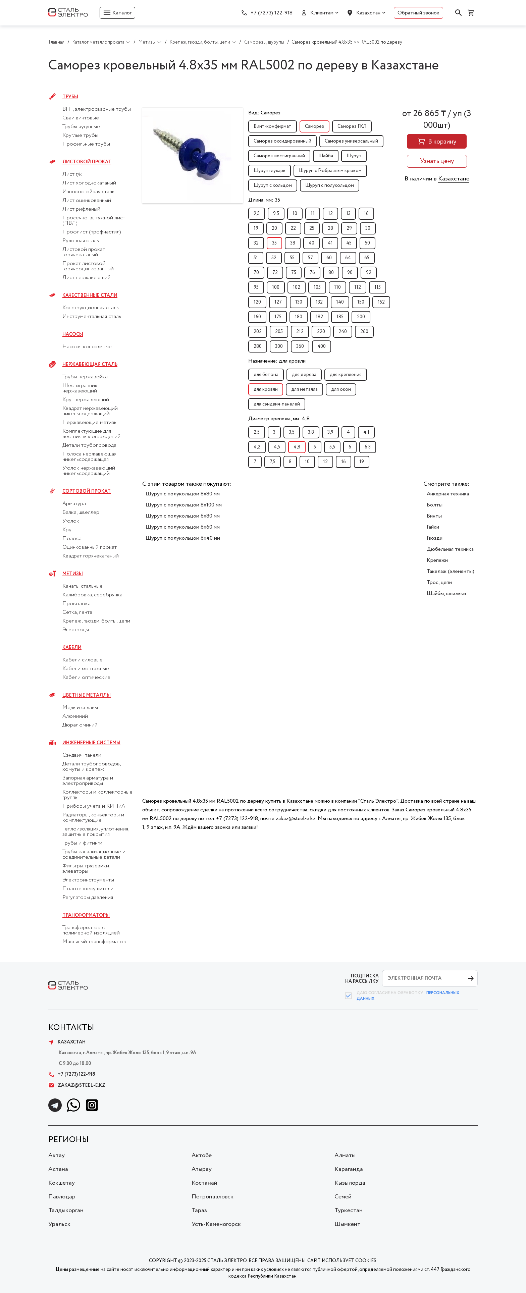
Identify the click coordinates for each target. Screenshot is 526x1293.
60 (329, 258)
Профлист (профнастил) (91, 232)
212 (300, 331)
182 (319, 317)
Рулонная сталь (80, 241)
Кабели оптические (86, 677)
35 (274, 243)
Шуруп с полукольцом (329, 185)
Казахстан (368, 13)
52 (273, 258)
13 (348, 213)
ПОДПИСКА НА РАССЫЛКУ (362, 978)
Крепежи (437, 560)
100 (275, 287)
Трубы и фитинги (82, 843)
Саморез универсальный (351, 141)
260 (364, 331)
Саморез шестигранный (279, 156)
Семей (343, 1196)
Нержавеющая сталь (89, 364)
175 (277, 317)
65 (366, 258)
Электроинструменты (88, 880)
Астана (58, 1169)
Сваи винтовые (80, 118)
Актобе (202, 1155)
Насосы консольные (87, 346)
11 (313, 213)
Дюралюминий (80, 725)
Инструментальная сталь (91, 316)
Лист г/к (72, 174)
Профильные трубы (86, 144)
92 (368, 272)
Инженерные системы (91, 743)
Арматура (74, 503)
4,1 (366, 432)
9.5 (276, 213)
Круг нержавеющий (85, 399)
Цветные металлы (86, 695)
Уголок (70, 521)
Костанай (204, 1183)
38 (292, 243)
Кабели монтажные (85, 668)
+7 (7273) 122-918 (272, 13)
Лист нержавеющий (86, 277)
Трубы (70, 97)
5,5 (332, 447)
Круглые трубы (80, 135)
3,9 (330, 432)
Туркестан (348, 1210)
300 (279, 346)
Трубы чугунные (81, 126)
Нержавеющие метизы (89, 422)
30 (367, 228)
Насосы (72, 334)
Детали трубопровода (89, 445)
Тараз (199, 1210)
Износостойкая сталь (88, 192)
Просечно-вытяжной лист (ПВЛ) (93, 220)
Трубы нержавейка (85, 377)
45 (349, 243)
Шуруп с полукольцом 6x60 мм (183, 527)
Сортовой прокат (86, 491)
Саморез (314, 126)
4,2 (257, 447)
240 (342, 331)
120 (257, 302)
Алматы (345, 1155)
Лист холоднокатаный (89, 183)
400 (321, 346)
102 (296, 287)
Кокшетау (61, 1183)
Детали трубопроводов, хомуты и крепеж (91, 766)
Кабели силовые (82, 660)
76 (312, 272)
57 (310, 258)
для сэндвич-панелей (277, 404)
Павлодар (61, 1196)
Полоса (72, 538)
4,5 (277, 447)
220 (321, 331)
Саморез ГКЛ (351, 126)
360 (300, 346)
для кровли (266, 389)
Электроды (75, 630)
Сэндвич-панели (81, 755)
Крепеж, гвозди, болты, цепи (96, 621)
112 (357, 287)
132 (319, 302)
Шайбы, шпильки (446, 593)
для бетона (266, 374)
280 (258, 346)
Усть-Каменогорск (216, 1224)
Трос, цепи (439, 582)
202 (258, 331)
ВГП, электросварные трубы (96, 109)
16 (366, 213)
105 (317, 287)
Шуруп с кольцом (273, 185)
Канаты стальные (82, 586)
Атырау (202, 1169)
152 (381, 302)
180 (298, 317)
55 (292, 258)
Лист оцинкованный (86, 200)
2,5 (257, 432)
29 (349, 228)
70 (256, 272)
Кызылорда (349, 1183)
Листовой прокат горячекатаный (83, 252)
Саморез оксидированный (282, 141)
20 (274, 228)
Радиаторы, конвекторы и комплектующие (93, 817)
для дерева (304, 374)
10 (295, 213)
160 (257, 317)
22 (293, 228)
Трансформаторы (86, 915)
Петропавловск (212, 1196)
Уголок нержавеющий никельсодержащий (88, 471)
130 (298, 302)
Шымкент (347, 1224)
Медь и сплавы (80, 707)
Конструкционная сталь (90, 308)
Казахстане (453, 178)
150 (360, 302)
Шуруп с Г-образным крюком (330, 170)
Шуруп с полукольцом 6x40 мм (183, 538)
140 (340, 302)
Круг (67, 530)
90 (350, 272)
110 (337, 287)
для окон (341, 389)
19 (256, 228)
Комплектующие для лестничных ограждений (91, 434)
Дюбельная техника (450, 549)
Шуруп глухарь (269, 170)
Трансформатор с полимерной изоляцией (91, 930)
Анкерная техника (448, 494)
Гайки (433, 527)
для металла (304, 389)
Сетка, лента (77, 612)
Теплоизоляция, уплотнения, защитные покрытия (95, 831)
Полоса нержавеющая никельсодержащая (89, 456)
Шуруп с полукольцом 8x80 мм (183, 494)
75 (293, 272)
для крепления (346, 374)
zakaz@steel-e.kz (76, 1085)
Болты (434, 505)
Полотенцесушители (87, 889)
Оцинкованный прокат (89, 547)
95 (256, 287)
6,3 (368, 447)
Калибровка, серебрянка (92, 595)
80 (331, 272)
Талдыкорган (66, 1210)
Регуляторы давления (87, 897)
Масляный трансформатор (94, 942)
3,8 (311, 432)
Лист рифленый (81, 209)
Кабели (72, 647)
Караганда (348, 1169)
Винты (434, 516)
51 (256, 258)
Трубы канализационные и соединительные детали (93, 854)
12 (330, 213)
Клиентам (321, 13)
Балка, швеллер (80, 512)
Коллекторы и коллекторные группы (97, 795)
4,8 (297, 447)
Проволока (76, 603)
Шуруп (354, 156)
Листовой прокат (86, 162)
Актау (56, 1155)
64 (348, 258)
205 (279, 331)
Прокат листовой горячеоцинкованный (88, 266)
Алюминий (75, 716)
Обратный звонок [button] (418, 13)
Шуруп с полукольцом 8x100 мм (184, 505)
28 (330, 228)
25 (311, 228)
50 (367, 243)
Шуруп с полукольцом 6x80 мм (183, 516)
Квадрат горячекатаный (90, 556)
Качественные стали (89, 295)
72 (275, 272)
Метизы (72, 574)
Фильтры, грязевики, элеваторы (86, 868)
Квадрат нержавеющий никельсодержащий (90, 411)
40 (311, 243)
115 (377, 287)
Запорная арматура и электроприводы (87, 780)
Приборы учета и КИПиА (93, 806)
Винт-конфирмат (273, 126)
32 (256, 243)
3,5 (292, 432)
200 (361, 317)
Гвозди (434, 538)
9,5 (257, 213)
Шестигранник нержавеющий (80, 388)
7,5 (272, 462)
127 (278, 302)
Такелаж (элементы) (450, 571)
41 (330, 243)
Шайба (325, 156)
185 (340, 317)
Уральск (59, 1224)
